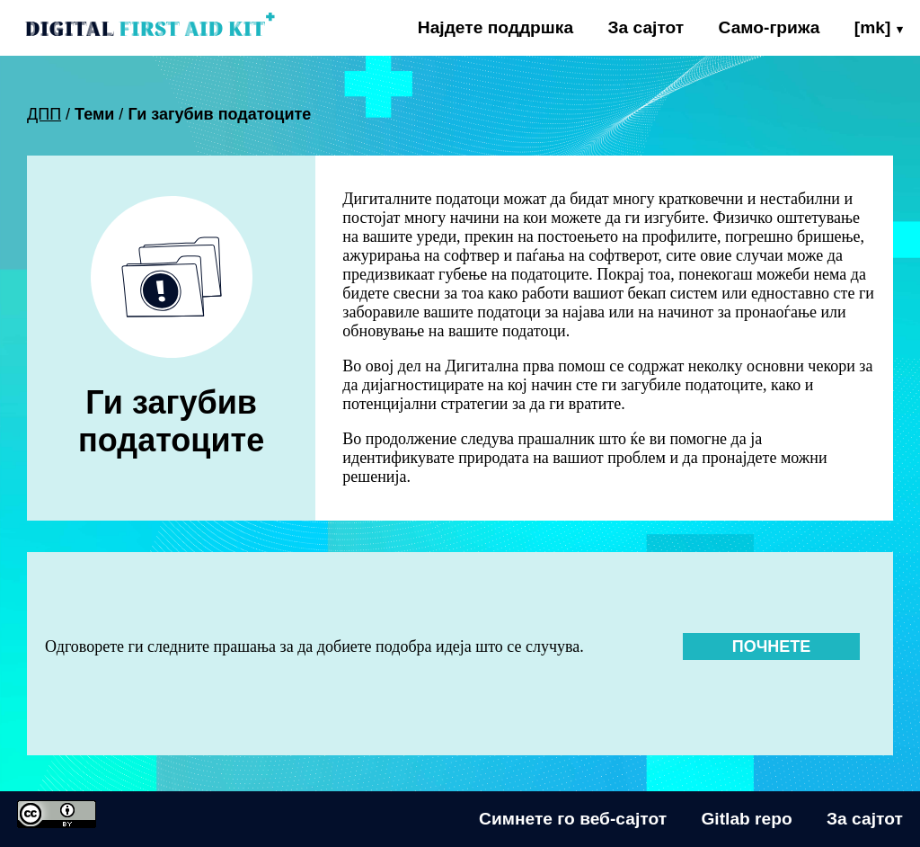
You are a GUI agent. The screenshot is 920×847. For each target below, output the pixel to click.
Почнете (771, 646)
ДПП (44, 114)
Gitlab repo (746, 818)
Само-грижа (769, 27)
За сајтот (645, 27)
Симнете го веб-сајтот (573, 818)
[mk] (872, 27)
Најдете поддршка (495, 27)
